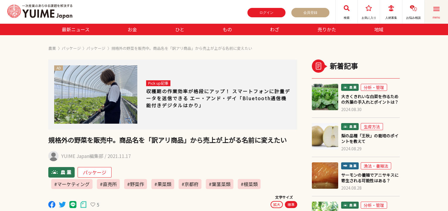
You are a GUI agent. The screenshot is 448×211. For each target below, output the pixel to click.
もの (227, 29)
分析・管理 (374, 87)
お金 (132, 29)
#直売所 (108, 184)
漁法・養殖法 (376, 166)
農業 (52, 48)
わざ (274, 29)
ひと (179, 29)
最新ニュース (76, 29)
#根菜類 (249, 184)
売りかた (326, 29)
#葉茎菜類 (219, 184)
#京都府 (190, 184)
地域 (379, 29)
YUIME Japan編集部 (82, 156)
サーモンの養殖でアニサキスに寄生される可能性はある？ (370, 177)
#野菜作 (135, 184)
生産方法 (372, 127)
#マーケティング (72, 184)
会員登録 (310, 13)
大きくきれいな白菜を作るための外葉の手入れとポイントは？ (370, 99)
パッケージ (71, 48)
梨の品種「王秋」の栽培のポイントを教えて (370, 138)
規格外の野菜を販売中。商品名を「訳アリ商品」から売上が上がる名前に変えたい (181, 48)
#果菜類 (162, 184)
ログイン (266, 13)
